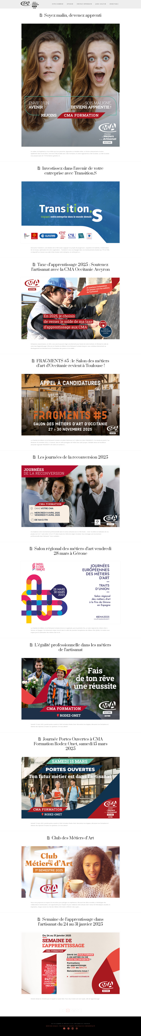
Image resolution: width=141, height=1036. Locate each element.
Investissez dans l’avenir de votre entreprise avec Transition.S (72, 171)
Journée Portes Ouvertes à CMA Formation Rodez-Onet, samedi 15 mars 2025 (70, 743)
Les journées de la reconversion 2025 (73, 457)
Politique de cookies (66, 1026)
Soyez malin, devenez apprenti (72, 15)
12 (76, 1010)
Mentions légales (52, 1026)
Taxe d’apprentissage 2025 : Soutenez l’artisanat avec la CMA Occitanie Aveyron (70, 267)
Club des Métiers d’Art (73, 838)
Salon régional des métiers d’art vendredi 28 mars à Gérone (72, 551)
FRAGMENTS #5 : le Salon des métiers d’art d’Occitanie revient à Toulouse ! (72, 363)
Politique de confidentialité (85, 1026)
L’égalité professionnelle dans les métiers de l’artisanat (73, 647)
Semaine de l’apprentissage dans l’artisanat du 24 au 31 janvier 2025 (70, 922)
